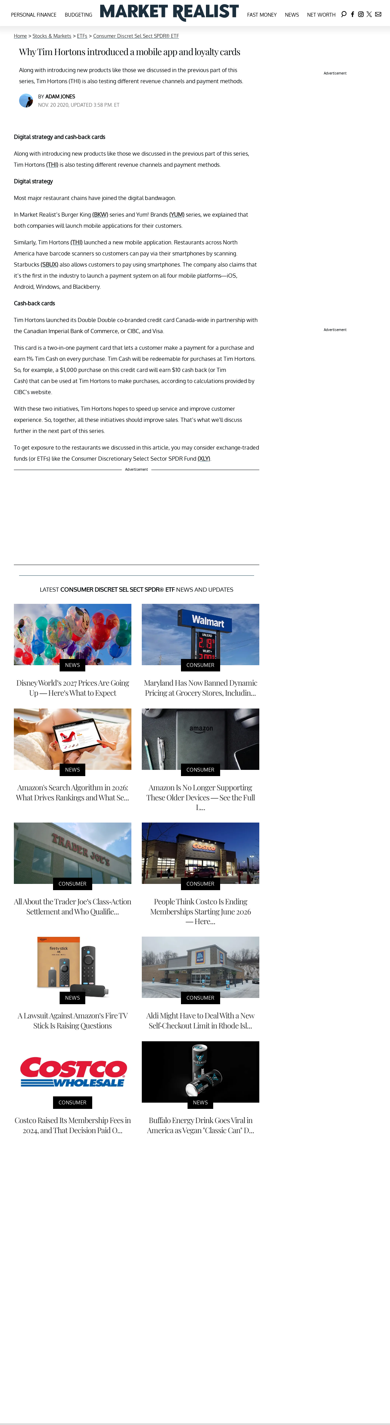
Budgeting (78, 15)
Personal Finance (34, 15)
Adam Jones (60, 96)
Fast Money (262, 15)
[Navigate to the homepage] (169, 13)
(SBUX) (49, 264)
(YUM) (176, 214)
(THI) (52, 164)
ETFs (82, 36)
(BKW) (100, 214)
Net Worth (321, 15)
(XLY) (204, 458)
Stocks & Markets (52, 36)
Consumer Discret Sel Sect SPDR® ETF (136, 36)
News (292, 15)
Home (20, 36)
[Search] (344, 13)
